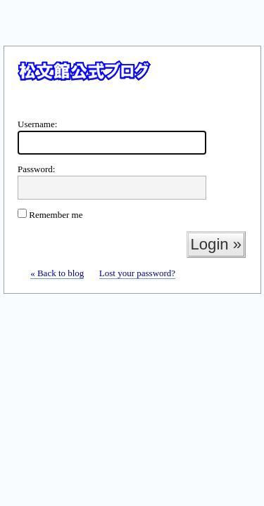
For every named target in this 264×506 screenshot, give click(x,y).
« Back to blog (57, 273)
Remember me (50, 214)
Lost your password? (137, 273)
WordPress (132, 83)
